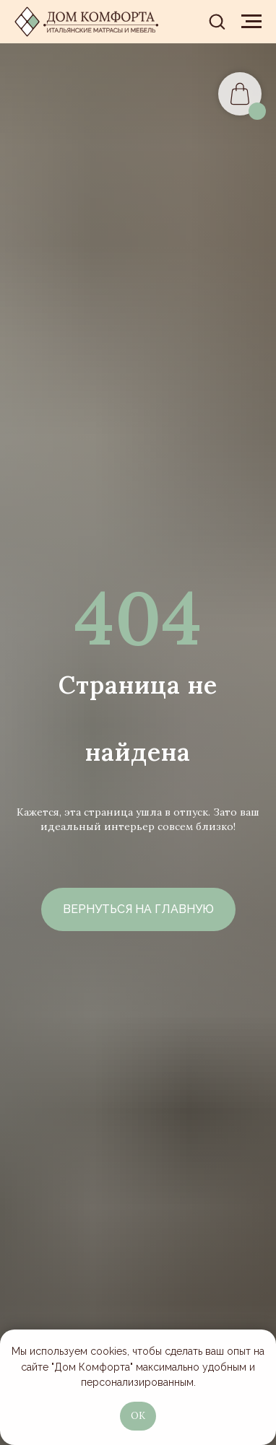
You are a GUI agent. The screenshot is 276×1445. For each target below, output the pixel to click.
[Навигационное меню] (251, 21)
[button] (216, 21)
